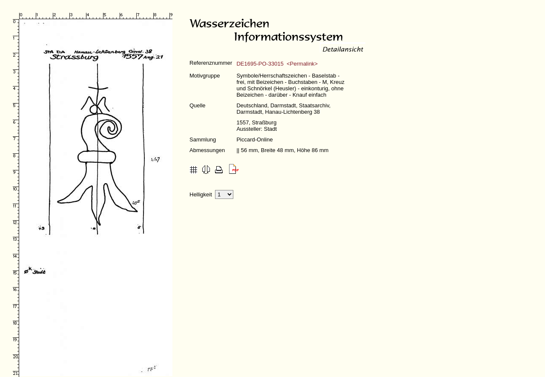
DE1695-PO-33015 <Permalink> (277, 63)
